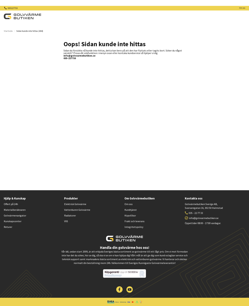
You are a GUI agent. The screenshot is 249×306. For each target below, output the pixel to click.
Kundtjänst (130, 209)
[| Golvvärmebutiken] (22, 16)
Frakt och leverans (134, 221)
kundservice (134, 53)
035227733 (13, 8)
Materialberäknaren (15, 209)
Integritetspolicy (133, 227)
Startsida (8, 31)
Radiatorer (70, 215)
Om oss (242, 8)
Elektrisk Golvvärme (75, 204)
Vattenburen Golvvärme (77, 209)
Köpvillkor (130, 215)
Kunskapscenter (12, 221)
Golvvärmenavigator (15, 215)
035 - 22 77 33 (196, 213)
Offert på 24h (11, 204)
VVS (66, 221)
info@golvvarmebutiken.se (204, 218)
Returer (8, 227)
